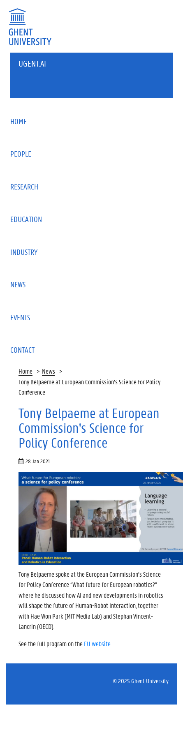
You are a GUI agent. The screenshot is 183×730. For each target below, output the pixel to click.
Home (25, 371)
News (48, 371)
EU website (97, 643)
